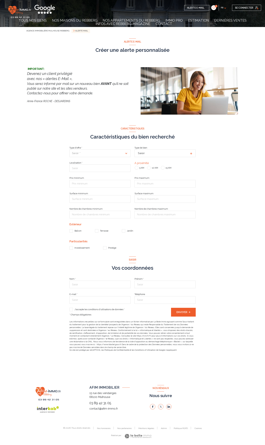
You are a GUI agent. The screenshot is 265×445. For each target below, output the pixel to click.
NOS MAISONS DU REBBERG (74, 20)
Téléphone (140, 294)
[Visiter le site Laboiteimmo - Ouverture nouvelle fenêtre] (138, 436)
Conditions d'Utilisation (145, 350)
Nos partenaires (124, 428)
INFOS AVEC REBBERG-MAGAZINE (123, 23)
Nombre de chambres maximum (151, 209)
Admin (164, 428)
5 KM (141, 168)
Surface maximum (144, 193)
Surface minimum (78, 193)
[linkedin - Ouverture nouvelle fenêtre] (169, 406)
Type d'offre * (75, 147)
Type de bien (141, 147)
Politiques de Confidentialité (116, 350)
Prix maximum (142, 178)
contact (164, 23)
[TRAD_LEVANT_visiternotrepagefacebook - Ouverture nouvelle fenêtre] (152, 406)
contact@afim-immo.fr (103, 408)
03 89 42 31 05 (100, 403)
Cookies (198, 428)
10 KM (155, 168)
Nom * (72, 279)
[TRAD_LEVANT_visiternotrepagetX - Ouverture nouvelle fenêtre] (160, 406)
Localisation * (75, 162)
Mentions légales (146, 428)
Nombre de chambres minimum (86, 209)
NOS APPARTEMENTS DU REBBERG (131, 20)
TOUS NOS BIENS (33, 20)
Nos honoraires (104, 428)
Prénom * (139, 279)
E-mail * (73, 294)
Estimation (198, 20)
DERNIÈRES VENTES (230, 20)
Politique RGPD (181, 428)
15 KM (168, 168)
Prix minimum (76, 178)
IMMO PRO (174, 20)
